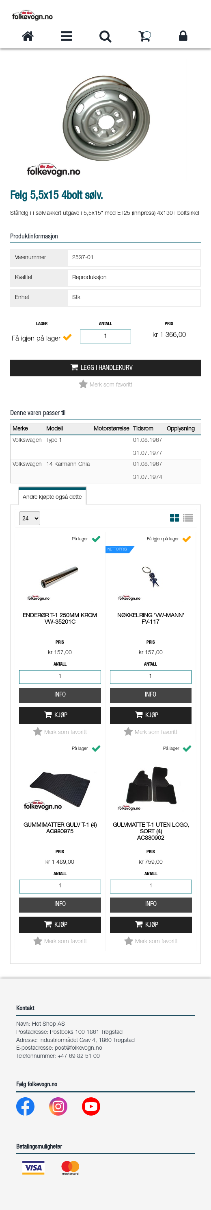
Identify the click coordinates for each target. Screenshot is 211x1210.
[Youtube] (97, 1108)
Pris (169, 324)
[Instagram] (64, 1108)
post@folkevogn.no (78, 1048)
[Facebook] (31, 1108)
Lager (41, 324)
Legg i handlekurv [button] (107, 368)
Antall (105, 324)
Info (60, 583)
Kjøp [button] (60, 604)
